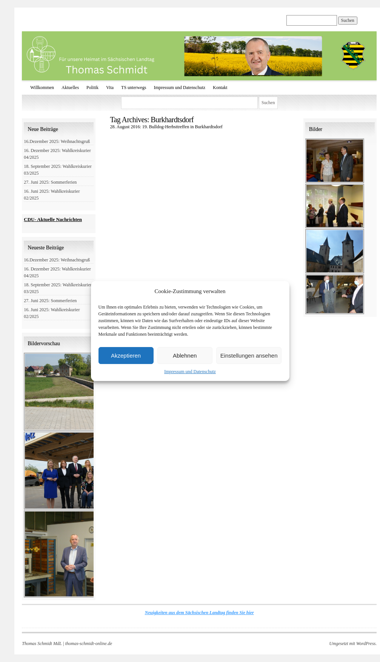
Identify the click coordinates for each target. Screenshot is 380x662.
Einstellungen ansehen (249, 355)
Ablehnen (185, 355)
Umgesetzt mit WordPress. (353, 643)
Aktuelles (70, 87)
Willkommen (42, 87)
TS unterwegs (133, 87)
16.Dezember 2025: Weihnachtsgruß (57, 141)
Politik (92, 87)
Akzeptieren (126, 355)
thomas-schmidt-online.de (88, 643)
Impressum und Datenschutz (190, 371)
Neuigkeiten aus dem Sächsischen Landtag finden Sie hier (199, 612)
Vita (110, 87)
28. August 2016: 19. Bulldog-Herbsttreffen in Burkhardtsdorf (166, 126)
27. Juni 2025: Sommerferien (50, 182)
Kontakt (220, 87)
